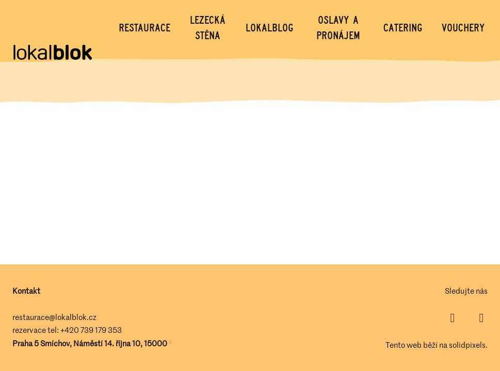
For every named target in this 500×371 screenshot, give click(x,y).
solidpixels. (468, 345)
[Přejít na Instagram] (481, 318)
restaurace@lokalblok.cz (54, 317)
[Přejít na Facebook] (452, 318)
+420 (70, 330)
